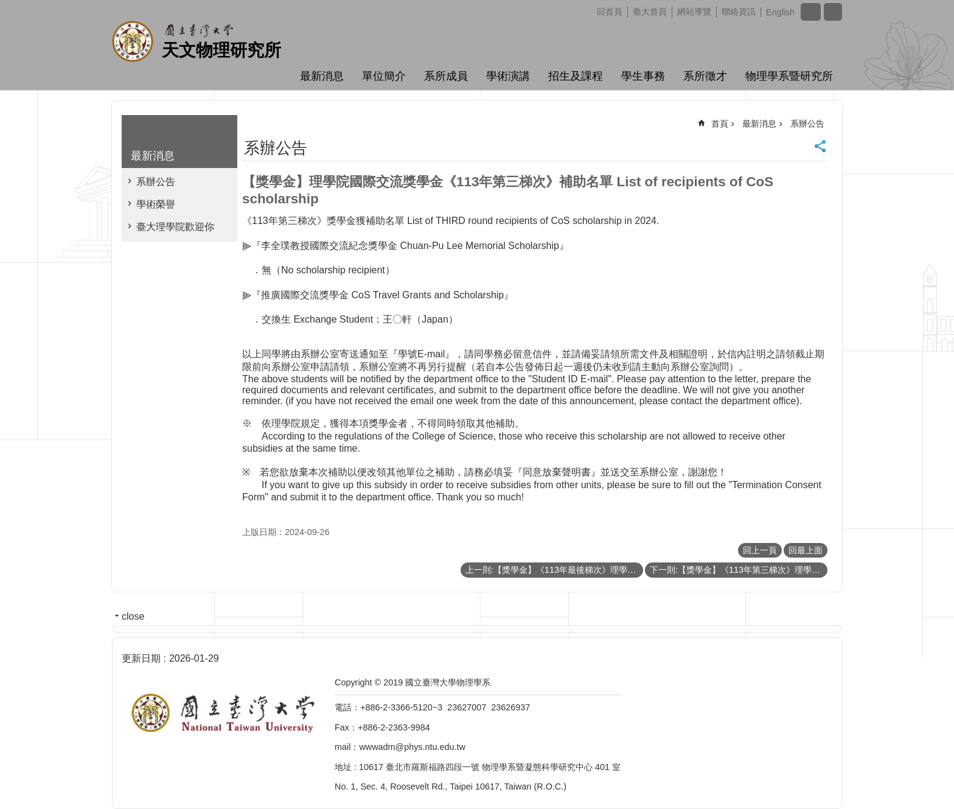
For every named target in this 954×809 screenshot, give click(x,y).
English (780, 12)
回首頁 (609, 11)
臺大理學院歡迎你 (175, 227)
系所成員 (446, 76)
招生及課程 (575, 76)
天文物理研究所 (221, 50)
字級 (811, 12)
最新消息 (322, 76)
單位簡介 (384, 76)
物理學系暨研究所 (789, 76)
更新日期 (141, 658)
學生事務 (643, 76)
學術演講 (508, 76)
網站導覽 (694, 11)
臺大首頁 (650, 11)
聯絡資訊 (739, 11)
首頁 (719, 123)
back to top (921, 776)
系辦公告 (155, 182)
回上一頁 (760, 550)
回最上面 (806, 550)
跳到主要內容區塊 (6, 6)
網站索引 (833, 12)
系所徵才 (705, 76)
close (133, 616)
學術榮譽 (155, 204)
